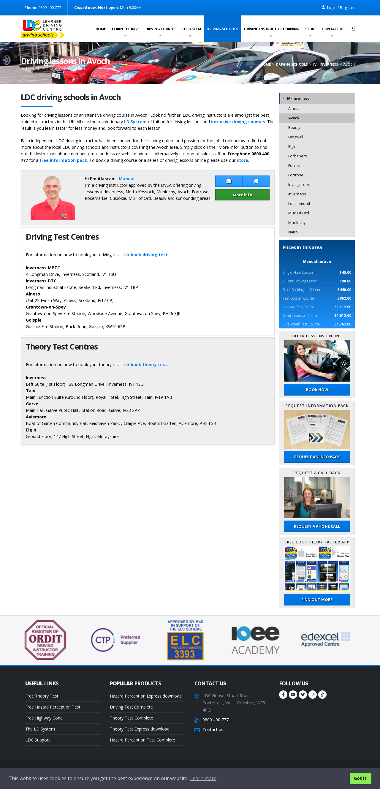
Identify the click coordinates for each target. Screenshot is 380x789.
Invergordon (299, 184)
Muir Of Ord (298, 213)
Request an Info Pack (317, 456)
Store (310, 28)
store (242, 160)
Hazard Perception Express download (146, 696)
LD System (191, 28)
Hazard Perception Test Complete (142, 740)
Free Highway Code (44, 718)
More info (242, 194)
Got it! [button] (361, 778)
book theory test (149, 364)
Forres (294, 165)
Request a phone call (317, 526)
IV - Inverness (325, 64)
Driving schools (222, 28)
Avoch (293, 118)
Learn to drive (126, 28)
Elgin (292, 146)
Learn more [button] (203, 778)
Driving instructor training (271, 28)
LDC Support (37, 740)
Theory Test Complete (131, 718)
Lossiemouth (299, 203)
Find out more (316, 599)
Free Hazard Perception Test (52, 707)
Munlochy (296, 222)
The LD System (40, 729)
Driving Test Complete (131, 707)
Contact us (333, 28)
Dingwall (295, 137)
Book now (317, 389)
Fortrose (295, 175)
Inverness (297, 194)
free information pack (63, 160)
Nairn (293, 232)
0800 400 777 (215, 719)
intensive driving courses (238, 121)
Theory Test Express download (140, 729)
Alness (294, 108)
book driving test (149, 254)
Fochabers (297, 156)
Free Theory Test (41, 696)
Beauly (294, 127)
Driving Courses (160, 28)
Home (101, 28)
